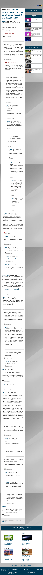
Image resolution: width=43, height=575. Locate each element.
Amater (6, 438)
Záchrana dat (28, 527)
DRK (3, 369)
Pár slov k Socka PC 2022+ (35, 64)
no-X (4, 33)
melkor (7, 105)
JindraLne (5, 392)
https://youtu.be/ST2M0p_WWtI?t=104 (13, 258)
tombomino (7, 361)
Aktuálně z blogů (33, 47)
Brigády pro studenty (21, 528)
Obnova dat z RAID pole (16, 527)
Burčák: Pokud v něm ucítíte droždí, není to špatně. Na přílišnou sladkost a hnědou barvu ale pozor (8, 543)
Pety (4, 384)
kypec (6, 247)
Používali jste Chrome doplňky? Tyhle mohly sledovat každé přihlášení (36, 29)
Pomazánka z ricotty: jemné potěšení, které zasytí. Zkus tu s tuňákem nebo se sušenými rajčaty (26, 558)
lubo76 (7, 76)
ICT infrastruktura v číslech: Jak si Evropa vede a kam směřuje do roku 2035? (36, 39)
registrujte (4, 521)
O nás (24, 565)
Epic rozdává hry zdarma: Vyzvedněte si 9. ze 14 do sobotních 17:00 (35, 20)
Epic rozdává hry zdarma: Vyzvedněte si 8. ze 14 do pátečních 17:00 (35, 34)
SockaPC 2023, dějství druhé (36, 55)
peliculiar (4, 506)
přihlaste (17, 520)
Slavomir (6, 236)
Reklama (29, 565)
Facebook (14, 565)
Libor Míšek (6, 351)
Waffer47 (4, 21)
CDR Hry (33, 16)
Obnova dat (23, 527)
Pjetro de (5, 213)
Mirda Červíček (5, 275)
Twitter (20, 565)
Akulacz (8, 492)
